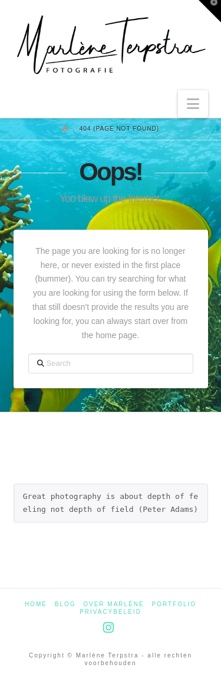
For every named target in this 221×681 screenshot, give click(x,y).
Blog (65, 604)
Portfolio (174, 604)
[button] (193, 104)
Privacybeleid (110, 612)
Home (36, 604)
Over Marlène (113, 604)
